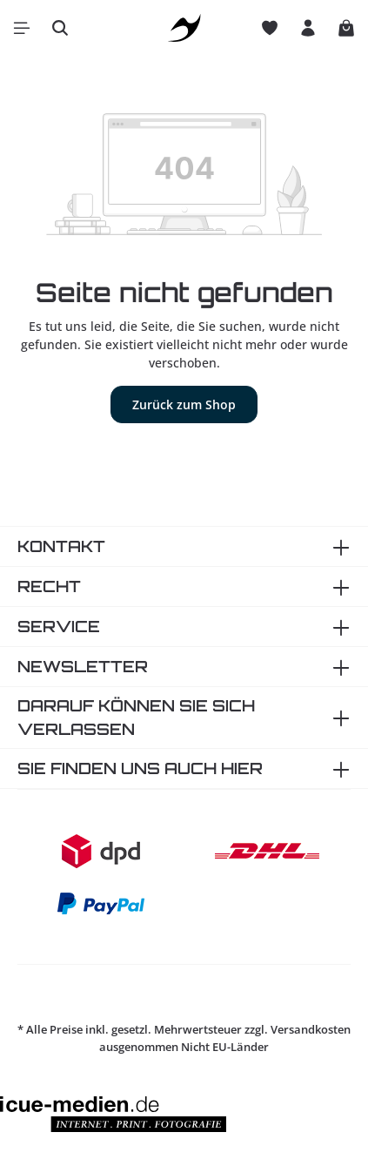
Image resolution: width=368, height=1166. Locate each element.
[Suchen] (60, 27)
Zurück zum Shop (184, 404)
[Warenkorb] (346, 27)
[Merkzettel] (269, 27)
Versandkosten (311, 1029)
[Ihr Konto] (308, 27)
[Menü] (21, 27)
